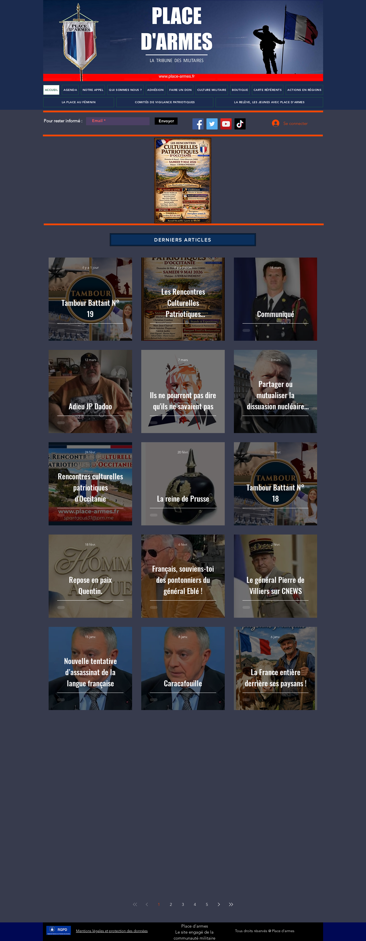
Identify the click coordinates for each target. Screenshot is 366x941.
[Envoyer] (166, 121)
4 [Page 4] (195, 904)
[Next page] (219, 904)
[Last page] (231, 904)
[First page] (135, 904)
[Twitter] (212, 123)
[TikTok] (240, 123)
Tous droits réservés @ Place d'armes (265, 931)
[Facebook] (198, 123)
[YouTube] (226, 123)
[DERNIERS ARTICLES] (183, 239)
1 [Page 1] (159, 904)
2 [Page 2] (171, 904)
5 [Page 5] (207, 904)
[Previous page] (147, 904)
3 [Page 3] (183, 904)
